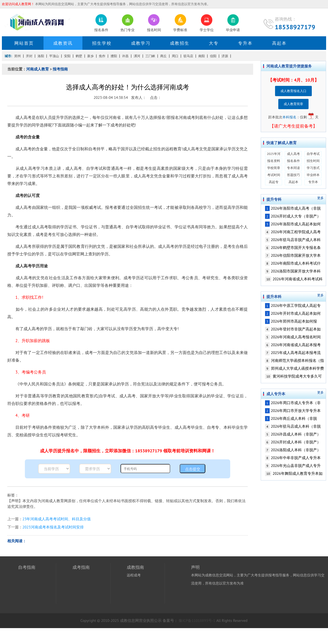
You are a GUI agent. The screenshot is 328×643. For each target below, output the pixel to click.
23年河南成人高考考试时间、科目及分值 (56, 519)
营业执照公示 (150, 620)
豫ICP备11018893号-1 (197, 620)
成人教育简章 (293, 104)
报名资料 (273, 161)
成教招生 (179, 43)
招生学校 (102, 43)
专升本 (245, 43)
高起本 (279, 43)
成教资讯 (63, 43)
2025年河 (273, 154)
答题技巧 (293, 175)
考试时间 (273, 175)
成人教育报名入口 (293, 91)
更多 (320, 198)
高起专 (274, 182)
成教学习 (140, 43)
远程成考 (134, 575)
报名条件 (293, 161)
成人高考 (293, 154)
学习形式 (313, 168)
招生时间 (313, 161)
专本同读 (293, 168)
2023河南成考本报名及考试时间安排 (53, 527)
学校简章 (273, 168)
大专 (214, 43)
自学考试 (313, 154)
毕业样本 (313, 175)
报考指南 (60, 69)
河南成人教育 (37, 69)
